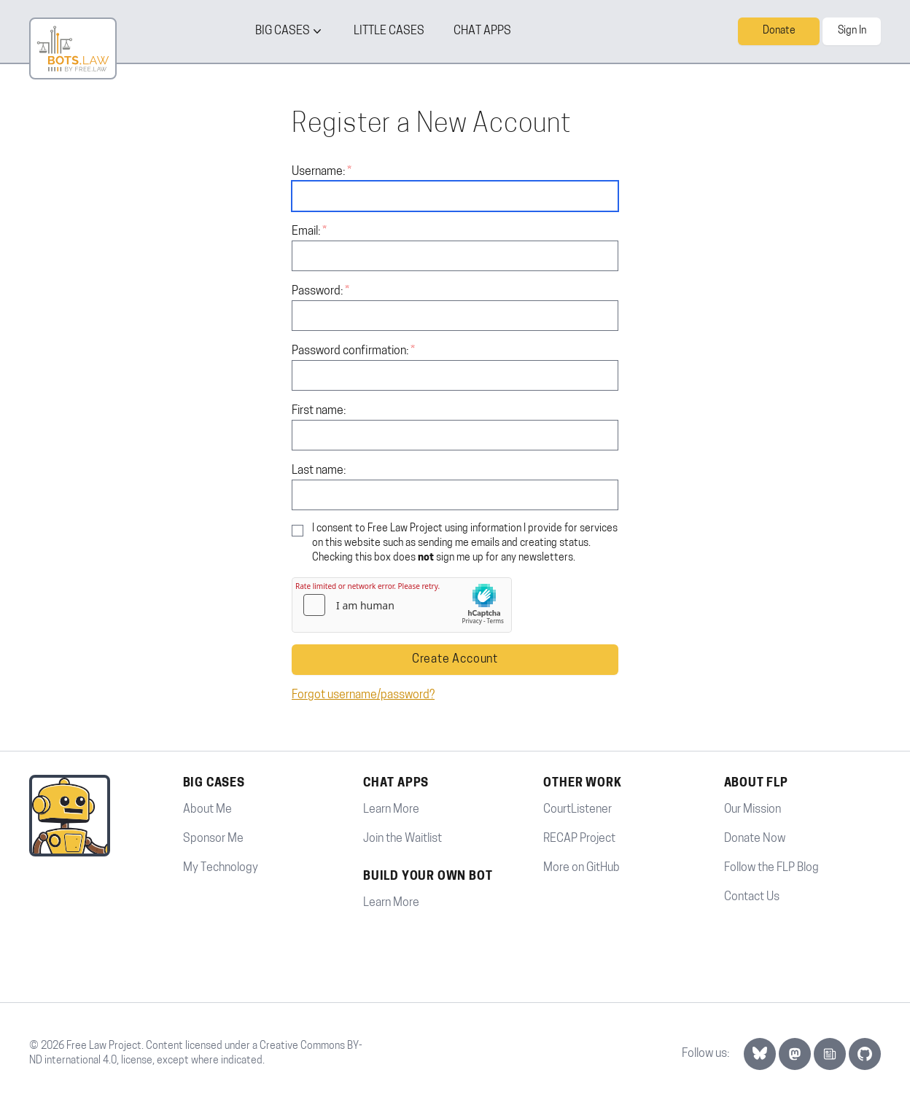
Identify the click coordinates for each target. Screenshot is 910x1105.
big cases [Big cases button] (289, 31)
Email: (306, 232)
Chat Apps (482, 31)
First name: (319, 411)
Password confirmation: (350, 351)
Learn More (391, 810)
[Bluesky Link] (760, 1054)
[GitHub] (865, 1054)
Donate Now (754, 839)
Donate (779, 31)
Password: (317, 291)
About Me (207, 810)
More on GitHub (581, 868)
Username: (318, 172)
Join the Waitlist (402, 839)
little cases (389, 31)
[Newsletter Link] (830, 1054)
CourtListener (577, 810)
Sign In (852, 31)
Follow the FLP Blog (771, 868)
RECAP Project (579, 839)
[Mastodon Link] (795, 1054)
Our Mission (752, 810)
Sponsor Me (213, 839)
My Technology (220, 868)
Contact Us (751, 897)
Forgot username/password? (363, 695)
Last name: (319, 471)
